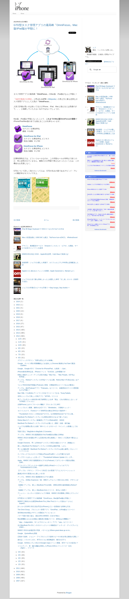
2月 (19, 561)
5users (113, 163)
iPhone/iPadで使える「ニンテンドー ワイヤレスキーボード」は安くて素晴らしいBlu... (100, 220)
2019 (18, 314)
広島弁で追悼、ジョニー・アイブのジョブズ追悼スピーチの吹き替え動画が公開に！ (48, 536)
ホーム (46, 220)
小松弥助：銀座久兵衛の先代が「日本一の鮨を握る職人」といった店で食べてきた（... (100, 210)
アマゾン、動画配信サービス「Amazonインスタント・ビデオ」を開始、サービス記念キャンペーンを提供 (105, 111)
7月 (19, 354)
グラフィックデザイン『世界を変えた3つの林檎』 (36, 360)
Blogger (68, 593)
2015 (18, 327)
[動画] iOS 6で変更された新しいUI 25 (31, 473)
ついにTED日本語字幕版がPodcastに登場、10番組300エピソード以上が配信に (46, 385)
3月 (19, 558)
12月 (20, 339)
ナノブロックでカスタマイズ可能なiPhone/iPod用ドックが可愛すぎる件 (44, 454)
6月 (19, 357)
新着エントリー (91, 153)
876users (112, 197)
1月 (19, 564)
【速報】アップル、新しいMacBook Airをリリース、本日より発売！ (42, 490)
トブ (94, 48)
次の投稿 (17, 220)
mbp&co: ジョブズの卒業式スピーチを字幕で (98, 184)
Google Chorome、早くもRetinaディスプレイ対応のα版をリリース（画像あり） (47, 443)
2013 (18, 333)
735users (112, 202)
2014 (18, 330)
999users (112, 187)
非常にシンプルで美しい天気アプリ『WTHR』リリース (38, 396)
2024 (18, 301)
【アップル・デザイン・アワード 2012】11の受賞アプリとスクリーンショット (46, 470)
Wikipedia (52, 99)
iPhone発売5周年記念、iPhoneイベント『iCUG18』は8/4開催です (42, 372)
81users (113, 168)
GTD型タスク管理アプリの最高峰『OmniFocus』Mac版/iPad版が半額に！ (44, 498)
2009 (18, 574)
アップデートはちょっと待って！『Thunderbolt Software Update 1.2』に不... (45, 457)
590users (112, 212)
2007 (18, 581)
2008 (18, 578)
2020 (18, 311)
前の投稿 (76, 220)
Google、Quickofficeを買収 (27, 533)
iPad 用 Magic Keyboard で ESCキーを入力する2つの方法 (43, 229)
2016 (18, 323)
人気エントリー (91, 176)
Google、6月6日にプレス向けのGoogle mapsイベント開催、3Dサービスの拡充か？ (48, 543)
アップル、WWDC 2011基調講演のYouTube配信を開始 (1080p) (41, 434)
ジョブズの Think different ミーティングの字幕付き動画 (101, 165)
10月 (20, 345)
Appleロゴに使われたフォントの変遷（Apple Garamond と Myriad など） (48, 271)
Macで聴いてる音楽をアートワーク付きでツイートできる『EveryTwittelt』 (45, 393)
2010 (18, 571)
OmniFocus (27, 126)
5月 (19, 552)
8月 (19, 351)
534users (112, 217)
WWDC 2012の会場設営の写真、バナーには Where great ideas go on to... (44, 530)
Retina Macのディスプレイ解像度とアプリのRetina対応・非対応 (41, 420)
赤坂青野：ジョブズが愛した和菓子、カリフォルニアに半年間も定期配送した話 (105, 131)
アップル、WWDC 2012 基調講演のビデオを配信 (35, 477)
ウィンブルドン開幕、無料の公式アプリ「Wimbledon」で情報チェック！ (44, 407)
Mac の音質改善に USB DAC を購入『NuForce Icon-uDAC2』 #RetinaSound (49, 237)
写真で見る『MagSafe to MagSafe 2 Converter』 (35, 431)
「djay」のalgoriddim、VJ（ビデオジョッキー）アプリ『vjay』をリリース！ (45, 522)
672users (112, 207)
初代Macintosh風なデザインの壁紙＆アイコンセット (37, 513)
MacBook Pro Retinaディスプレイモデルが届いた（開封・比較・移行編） (44, 423)
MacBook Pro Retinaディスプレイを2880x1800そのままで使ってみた (43, 417)
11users (113, 158)
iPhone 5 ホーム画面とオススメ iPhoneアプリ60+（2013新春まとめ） (98, 225)
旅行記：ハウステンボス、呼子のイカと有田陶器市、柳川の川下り (42, 540)
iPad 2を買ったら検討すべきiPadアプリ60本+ (98, 204)
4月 (19, 555)
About (22, 13)
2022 (18, 305)
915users (112, 192)
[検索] (101, 69)
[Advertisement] (73, 7)
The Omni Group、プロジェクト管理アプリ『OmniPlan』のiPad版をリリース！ (46, 509)
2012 (18, 336)
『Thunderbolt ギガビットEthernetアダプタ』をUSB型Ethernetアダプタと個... (46, 414)
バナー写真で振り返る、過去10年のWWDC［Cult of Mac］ (39, 516)
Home (14, 13)
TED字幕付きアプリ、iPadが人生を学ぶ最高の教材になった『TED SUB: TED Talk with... (100, 215)
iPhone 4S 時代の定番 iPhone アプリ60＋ (97, 179)
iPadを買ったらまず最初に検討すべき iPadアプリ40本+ (100, 195)
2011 (18, 568)
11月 (20, 342)
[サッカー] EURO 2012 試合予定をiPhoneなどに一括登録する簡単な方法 (44, 506)
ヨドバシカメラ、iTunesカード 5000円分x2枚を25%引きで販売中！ (42, 411)
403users (112, 227)
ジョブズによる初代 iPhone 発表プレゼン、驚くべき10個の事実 (101, 156)
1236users (112, 182)
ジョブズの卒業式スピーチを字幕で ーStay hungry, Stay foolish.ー (46, 288)
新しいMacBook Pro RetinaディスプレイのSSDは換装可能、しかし (42, 446)
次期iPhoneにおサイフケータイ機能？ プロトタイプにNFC (39, 404)
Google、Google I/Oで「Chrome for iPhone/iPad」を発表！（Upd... (42, 368)
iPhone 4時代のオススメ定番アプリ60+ (97, 189)
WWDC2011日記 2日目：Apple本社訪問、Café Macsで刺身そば (45, 254)
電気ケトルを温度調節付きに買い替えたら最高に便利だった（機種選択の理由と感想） (100, 161)
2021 (18, 308)
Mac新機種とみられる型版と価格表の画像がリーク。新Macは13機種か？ (44, 519)
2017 (18, 320)
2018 (18, 317)
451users (112, 222)
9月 (19, 348)
